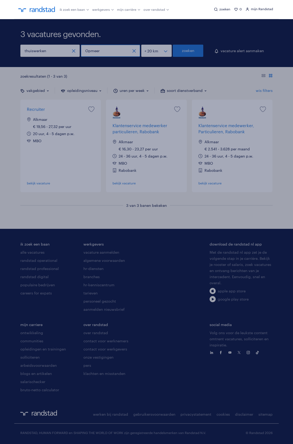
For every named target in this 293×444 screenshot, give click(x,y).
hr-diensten (93, 268)
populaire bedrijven (37, 285)
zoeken (188, 50)
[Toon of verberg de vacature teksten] (267, 76)
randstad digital (34, 276)
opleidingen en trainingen (43, 349)
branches (91, 276)
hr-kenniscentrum (99, 285)
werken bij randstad (110, 414)
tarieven (90, 293)
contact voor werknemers (105, 341)
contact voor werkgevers (105, 349)
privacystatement (195, 414)
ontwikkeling (31, 333)
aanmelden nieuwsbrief (104, 309)
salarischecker (32, 381)
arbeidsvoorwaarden (38, 365)
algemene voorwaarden (104, 260)
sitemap (265, 414)
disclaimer (244, 414)
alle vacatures (32, 252)
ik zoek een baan (74, 9)
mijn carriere (31, 324)
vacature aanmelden (101, 252)
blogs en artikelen (36, 373)
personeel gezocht (99, 301)
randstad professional (39, 268)
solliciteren (30, 357)
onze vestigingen (98, 357)
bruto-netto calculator (39, 390)
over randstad (156, 9)
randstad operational (38, 260)
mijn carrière (128, 9)
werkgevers (103, 9)
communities (31, 341)
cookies (223, 414)
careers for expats (36, 293)
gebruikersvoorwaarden (154, 414)
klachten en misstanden (104, 373)
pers (87, 365)
